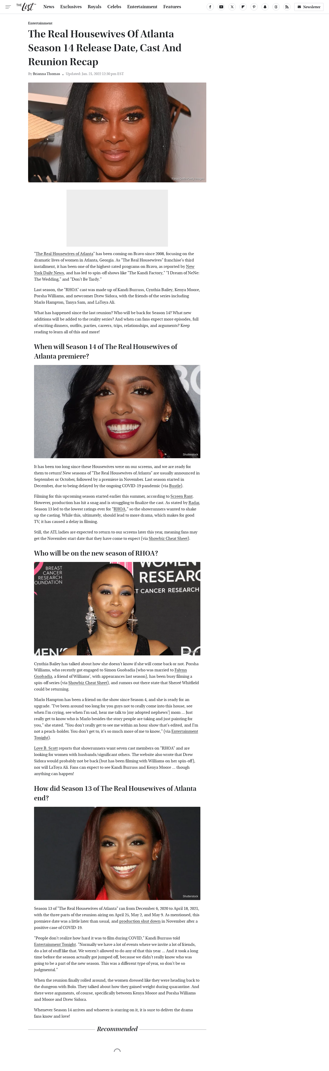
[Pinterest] (254, 6)
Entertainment (142, 7)
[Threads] (276, 6)
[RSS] (287, 6)
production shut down (140, 921)
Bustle (175, 486)
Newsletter (309, 7)
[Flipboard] (243, 6)
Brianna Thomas (46, 74)
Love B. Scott (46, 748)
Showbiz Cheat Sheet (168, 538)
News (48, 7)
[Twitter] (232, 6)
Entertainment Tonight (55, 944)
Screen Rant (181, 496)
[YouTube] (221, 6)
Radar (193, 502)
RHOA (120, 509)
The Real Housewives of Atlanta (64, 253)
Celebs (114, 7)
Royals (94, 7)
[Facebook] (210, 6)
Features (172, 7)
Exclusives (71, 7)
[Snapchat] (265, 6)
